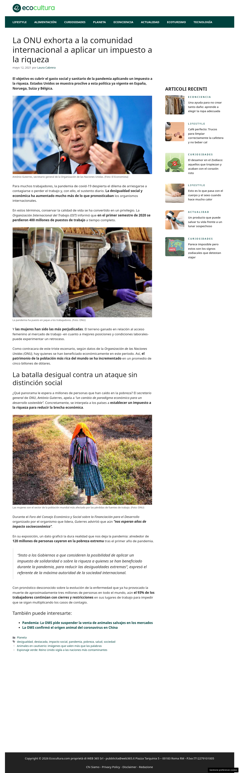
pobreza (88, 641)
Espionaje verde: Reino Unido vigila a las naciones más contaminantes (62, 650)
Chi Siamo (93, 767)
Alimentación (45, 22)
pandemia (75, 641)
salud (98, 641)
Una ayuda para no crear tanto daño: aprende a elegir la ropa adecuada (205, 106)
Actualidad (150, 22)
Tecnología (203, 22)
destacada (40, 641)
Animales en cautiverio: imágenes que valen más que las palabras (59, 646)
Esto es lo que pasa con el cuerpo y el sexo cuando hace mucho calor (205, 195)
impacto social (58, 641)
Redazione (146, 767)
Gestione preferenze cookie (223, 769)
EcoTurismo (176, 22)
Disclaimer (129, 767)
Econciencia (123, 22)
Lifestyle (20, 22)
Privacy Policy (111, 767)
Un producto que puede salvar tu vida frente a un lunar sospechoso (205, 222)
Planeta (99, 22)
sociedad (109, 641)
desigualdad (25, 641)
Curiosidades (74, 22)
